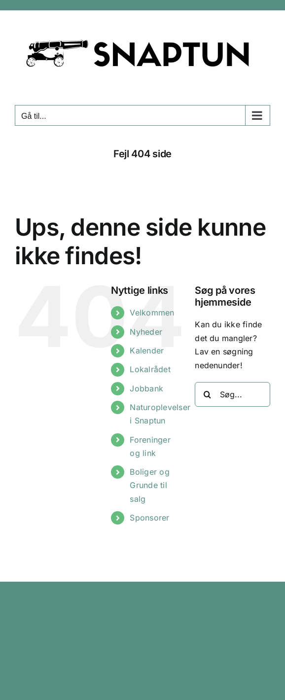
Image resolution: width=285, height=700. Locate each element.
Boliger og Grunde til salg (149, 485)
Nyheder (146, 332)
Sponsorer (149, 518)
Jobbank (146, 388)
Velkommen (152, 312)
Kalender (147, 350)
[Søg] (207, 394)
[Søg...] (232, 394)
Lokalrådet (150, 369)
